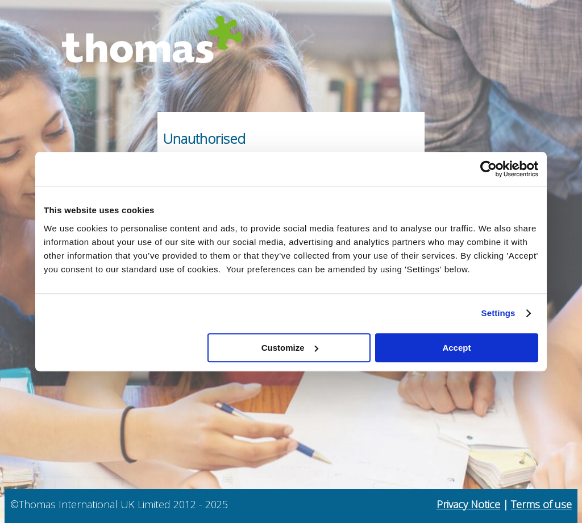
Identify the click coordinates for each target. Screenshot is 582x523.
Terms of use (541, 504)
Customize (289, 347)
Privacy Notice (468, 504)
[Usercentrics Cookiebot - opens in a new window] (488, 168)
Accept (456, 347)
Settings (498, 313)
